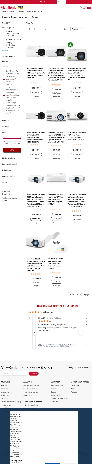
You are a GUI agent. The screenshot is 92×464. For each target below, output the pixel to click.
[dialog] (46, 436)
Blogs (73, 389)
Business (52, 2)
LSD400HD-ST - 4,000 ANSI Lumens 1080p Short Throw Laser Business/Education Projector (55, 263)
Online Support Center (31, 405)
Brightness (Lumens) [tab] (9, 164)
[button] (36, 96)
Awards (53, 389)
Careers (53, 392)
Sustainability (55, 395)
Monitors (4, 386)
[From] (7, 144)
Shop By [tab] (29, 23)
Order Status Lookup (30, 392)
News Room (75, 386)
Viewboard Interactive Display (11, 402)
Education (43, 2)
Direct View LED (6, 405)
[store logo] (38, 7)
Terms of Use (14, 456)
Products (12, 12)
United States (84, 367)
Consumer (61, 2)
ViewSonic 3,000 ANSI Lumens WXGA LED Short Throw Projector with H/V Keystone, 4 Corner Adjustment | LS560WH (56, 137)
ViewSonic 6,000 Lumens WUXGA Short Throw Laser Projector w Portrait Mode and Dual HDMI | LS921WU (36, 137)
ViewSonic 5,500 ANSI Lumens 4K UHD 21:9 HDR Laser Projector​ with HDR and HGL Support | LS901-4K (36, 73)
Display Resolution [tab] (8, 158)
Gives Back (55, 402)
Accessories (5, 392)
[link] (57, 345)
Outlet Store (5, 395)
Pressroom (74, 392)
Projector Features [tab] (8, 176)
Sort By (66, 29)
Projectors (21, 12)
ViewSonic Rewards (30, 389)
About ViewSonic (57, 386)
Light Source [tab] (6, 170)
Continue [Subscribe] (34, 374)
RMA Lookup (27, 395)
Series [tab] (4, 182)
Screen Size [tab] (6, 126)
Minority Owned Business (59, 399)
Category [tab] (5, 61)
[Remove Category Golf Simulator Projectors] (4, 45)
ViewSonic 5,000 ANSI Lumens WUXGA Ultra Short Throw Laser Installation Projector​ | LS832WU (55, 199)
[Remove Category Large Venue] (4, 39)
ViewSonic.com (32, 2)
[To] (17, 144)
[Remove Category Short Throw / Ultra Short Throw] (4, 33)
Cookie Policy (14, 454)
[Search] (12, 66)
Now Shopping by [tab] (8, 28)
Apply (12, 150)
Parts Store (4, 399)
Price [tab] (4, 132)
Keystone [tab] (5, 120)
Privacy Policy (14, 453)
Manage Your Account (31, 386)
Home (4, 12)
